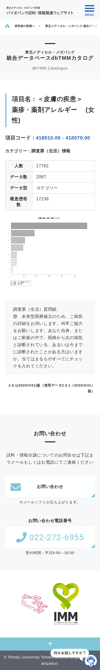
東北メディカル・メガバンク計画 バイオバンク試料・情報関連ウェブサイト (40, 11)
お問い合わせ (36, 486)
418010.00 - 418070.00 (63, 138)
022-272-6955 (50, 537)
